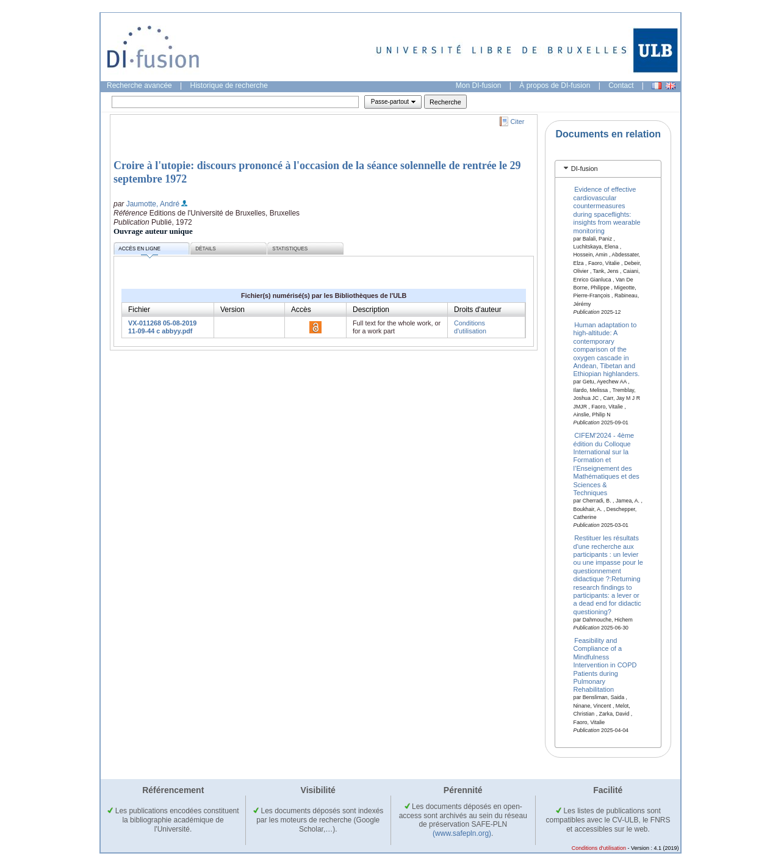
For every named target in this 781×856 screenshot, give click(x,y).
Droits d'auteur (478, 309)
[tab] (608, 169)
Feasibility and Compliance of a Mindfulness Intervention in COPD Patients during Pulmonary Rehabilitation (605, 665)
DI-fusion (584, 168)
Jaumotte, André (152, 204)
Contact (620, 85)
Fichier (139, 309)
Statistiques (290, 249)
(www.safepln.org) (462, 833)
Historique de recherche (229, 85)
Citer (518, 121)
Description (371, 309)
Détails (205, 249)
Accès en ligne (139, 250)
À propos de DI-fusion (554, 85)
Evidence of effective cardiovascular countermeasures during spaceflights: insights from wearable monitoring (607, 210)
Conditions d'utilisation (470, 327)
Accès (301, 309)
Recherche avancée (139, 85)
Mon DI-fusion (479, 85)
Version (232, 309)
